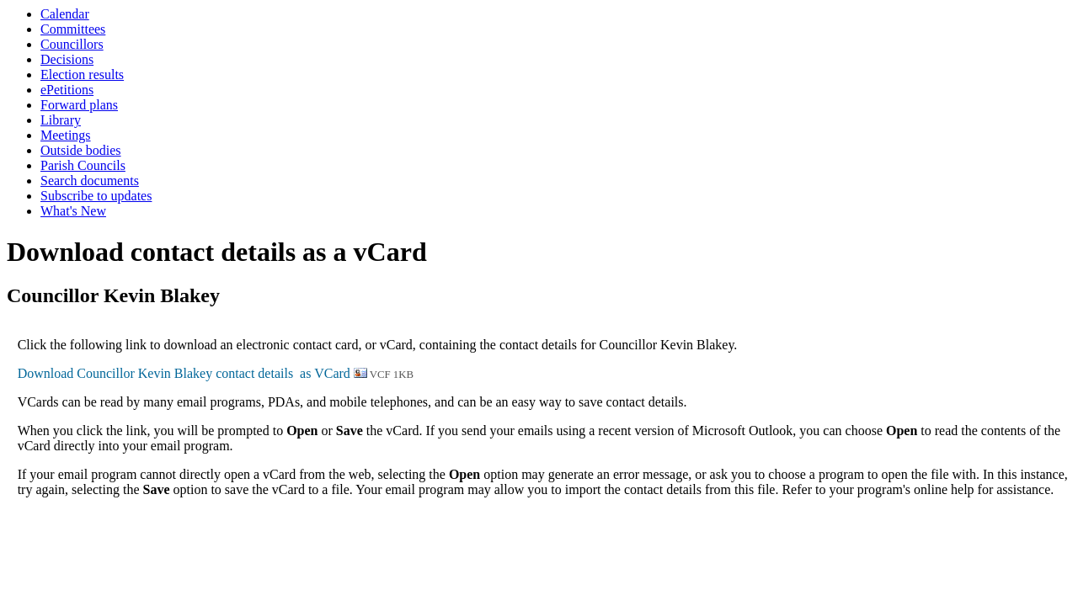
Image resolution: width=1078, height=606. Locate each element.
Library (60, 120)
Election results (82, 74)
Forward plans (79, 105)
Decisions (66, 59)
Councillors (72, 44)
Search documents (89, 180)
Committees (72, 29)
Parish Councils (82, 165)
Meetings (65, 135)
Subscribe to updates (96, 196)
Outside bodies (80, 150)
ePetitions (66, 89)
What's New (73, 211)
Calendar (64, 14)
